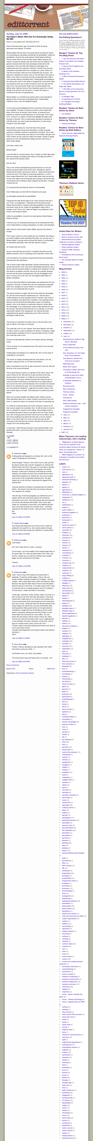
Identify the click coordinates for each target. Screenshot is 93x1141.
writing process (68, 1138)
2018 (64, 290)
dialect (64, 603)
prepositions (67, 873)
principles (66, 876)
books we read (67, 525)
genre (64, 686)
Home (31, 669)
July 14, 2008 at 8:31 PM (21, 661)
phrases (65, 840)
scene (64, 954)
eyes (64, 651)
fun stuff (65, 681)
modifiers (65, 772)
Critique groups (68, 580)
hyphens (65, 712)
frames (64, 676)
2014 (64, 301)
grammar (65, 694)
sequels (65, 989)
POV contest (66, 865)
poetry (64, 850)
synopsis (65, 1057)
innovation (66, 719)
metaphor (65, 765)
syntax (64, 1060)
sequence (65, 992)
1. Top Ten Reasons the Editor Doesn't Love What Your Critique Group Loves (71, 61)
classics (65, 543)
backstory (66, 517)
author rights (67, 510)
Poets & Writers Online (70, 247)
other (64, 810)
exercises (65, 646)
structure (65, 1037)
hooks (64, 704)
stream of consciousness (71, 1035)
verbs (64, 1108)
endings (65, 633)
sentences (66, 987)
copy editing (66, 575)
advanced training (69, 479)
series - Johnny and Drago (72, 999)
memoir (65, 757)
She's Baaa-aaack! (70, 401)
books (64, 522)
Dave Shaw (18, 644)
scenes (64, 959)
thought (65, 1080)
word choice (66, 1118)
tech (63, 1065)
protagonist (66, 896)
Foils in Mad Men (69, 345)
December (67, 322)
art (63, 502)
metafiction (66, 762)
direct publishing (68, 613)
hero (64, 702)
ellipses (65, 628)
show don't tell (67, 1017)
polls (64, 858)
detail (64, 596)
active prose (66, 469)
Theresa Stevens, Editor (71, 265)
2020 (64, 284)
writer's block (67, 1130)
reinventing (66, 926)
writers (64, 1133)
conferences (66, 563)
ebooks (65, 618)
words (64, 1120)
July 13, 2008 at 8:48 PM (21, 534)
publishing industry (69, 901)
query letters (67, 908)
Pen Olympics (67, 830)
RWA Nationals (68, 364)
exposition (66, 649)
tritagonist (66, 1095)
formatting (66, 674)
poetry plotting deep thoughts (73, 853)
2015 (64, 298)
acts (63, 472)
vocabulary (66, 1113)
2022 (64, 278)
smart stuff (66, 1025)
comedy (65, 555)
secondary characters (70, 966)
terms (64, 1075)
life (63, 737)
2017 (64, 292)
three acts (66, 1085)
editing (64, 621)
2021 (64, 281)
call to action (67, 528)
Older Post (51, 669)
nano (64, 787)
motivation (66, 777)
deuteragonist (67, 601)
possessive (66, 861)
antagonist (66, 497)
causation (66, 530)
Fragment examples (70, 412)
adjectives (66, 475)
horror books (67, 709)
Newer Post (11, 669)
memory (65, 760)
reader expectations (69, 918)
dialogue (65, 606)
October (66, 327)
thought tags (67, 1083)
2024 (64, 275)
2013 (64, 304)
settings (65, 1009)
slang (64, 1022)
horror (64, 707)
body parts (66, 520)
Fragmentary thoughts (71, 409)
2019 (64, 287)
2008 (64, 319)
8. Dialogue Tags (68, 96)
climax (64, 548)
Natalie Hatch (19, 523)
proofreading (67, 891)
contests (65, 570)
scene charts (67, 956)
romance (65, 946)
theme (64, 1077)
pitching (15, 443)
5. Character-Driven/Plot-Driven (73, 81)
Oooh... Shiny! (68, 395)
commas (65, 558)
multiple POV (67, 780)
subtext (65, 1052)
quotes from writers (69, 914)
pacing (64, 815)
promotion (66, 886)
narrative (65, 792)
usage (64, 1105)
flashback (65, 666)
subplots (65, 1050)
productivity (66, 878)
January (66, 429)
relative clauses (68, 931)
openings (65, 805)
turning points (67, 1098)
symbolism (66, 1055)
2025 (64, 272)
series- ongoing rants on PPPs (73, 1002)
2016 (64, 295)
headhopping (67, 699)
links (64, 742)
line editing (66, 739)
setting (64, 1007)
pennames (66, 833)
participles (66, 823)
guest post (66, 697)
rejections (66, 929)
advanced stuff (67, 477)
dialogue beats (67, 608)
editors (64, 623)
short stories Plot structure (72, 1014)
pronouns (65, 888)
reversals (65, 934)
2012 (64, 307)
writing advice (67, 1136)
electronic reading (69, 626)
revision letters (67, 944)
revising (65, 939)
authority (65, 515)
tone (63, 1088)
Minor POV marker (70, 367)
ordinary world (67, 808)
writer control (67, 1128)
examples (65, 641)
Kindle (64, 734)
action (64, 467)
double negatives (68, 616)
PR (63, 868)
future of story (67, 684)
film (63, 659)
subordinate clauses (69, 1047)
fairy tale (65, 654)
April (65, 421)
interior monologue (69, 722)
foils (63, 669)
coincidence (66, 553)
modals (65, 770)
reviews (65, 936)
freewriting (66, 679)
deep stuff (66, 588)
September (67, 330)
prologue (65, 883)
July (65, 336)
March (66, 423)
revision (65, 941)
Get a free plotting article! (68, 34)
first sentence (67, 664)
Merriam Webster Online (71, 245)
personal (65, 838)
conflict (65, 565)
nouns (64, 800)
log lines (65, 747)
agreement (66, 490)
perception (66, 835)
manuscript (66, 750)
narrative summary (69, 795)
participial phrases (69, 820)
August (66, 333)
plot (63, 845)
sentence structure (69, 984)
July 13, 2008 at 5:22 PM (21, 517)
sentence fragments (69, 982)
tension (65, 1072)
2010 (64, 313)
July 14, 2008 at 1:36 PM (21, 638)
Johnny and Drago (68, 123)
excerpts (65, 643)
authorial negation (69, 512)
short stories (67, 1012)
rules (64, 951)
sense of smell (67, 974)
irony (64, 729)
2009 (64, 316)
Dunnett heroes (68, 386)
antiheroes (66, 500)
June (65, 415)
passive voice (67, 825)
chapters (65, 533)
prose (64, 893)
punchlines (66, 903)
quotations (66, 911)
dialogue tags (67, 611)
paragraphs (66, 818)
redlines (65, 924)
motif (64, 775)
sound (64, 1027)
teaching (65, 1062)
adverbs (65, 482)
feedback (65, 656)
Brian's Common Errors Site (72, 237)
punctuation (66, 906)
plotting (65, 848)
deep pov (65, 586)
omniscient (66, 802)
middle (64, 767)
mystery (65, 782)
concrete (65, 560)
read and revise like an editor (73, 916)
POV (63, 863)
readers (65, 921)
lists (63, 744)
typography (66, 1103)
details (64, 598)
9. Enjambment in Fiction (71, 99)
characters (66, 538)
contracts (65, 573)
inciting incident (68, 717)
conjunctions (67, 568)
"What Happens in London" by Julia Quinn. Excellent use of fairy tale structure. (71, 457)
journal (64, 732)
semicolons (66, 972)
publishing (66, 898)
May (65, 418)
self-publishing (67, 969)
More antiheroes (69, 389)
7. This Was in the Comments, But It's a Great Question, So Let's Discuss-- (71, 91)
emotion (65, 631)
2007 (64, 432)
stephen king (67, 1029)
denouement (66, 591)
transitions (66, 1093)
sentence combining (69, 976)
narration (65, 790)
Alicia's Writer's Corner (70, 234)
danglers (65, 583)
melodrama (66, 754)
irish (63, 727)
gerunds (65, 689)
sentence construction (70, 979)
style (64, 1040)
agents (64, 487)
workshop (66, 1123)
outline (64, 813)
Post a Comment (13, 665)
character (65, 535)
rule (63, 949)
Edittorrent (18, 453)
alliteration (66, 492)
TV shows (66, 1100)
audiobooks (66, 505)
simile (64, 1019)
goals (64, 691)
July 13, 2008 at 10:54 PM (21, 566)
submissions (67, 1045)
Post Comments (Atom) (25, 673)
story (64, 1032)
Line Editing (66, 114)
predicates (66, 871)
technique (66, 1067)
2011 (64, 310)
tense (64, 1070)
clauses (65, 545)
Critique (65, 578)
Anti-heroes (67, 398)
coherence (66, 550)
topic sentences (68, 1090)
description (66, 593)
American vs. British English (72, 495)
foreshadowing (67, 671)
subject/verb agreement (71, 1042)
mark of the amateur (69, 752)
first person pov (68, 661)
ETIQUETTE (66, 639)
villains (64, 1110)
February (67, 426)
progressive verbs (69, 881)
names (64, 785)
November (67, 325)
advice (64, 485)
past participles (68, 828)
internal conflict (68, 724)
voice (64, 1115)
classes (65, 540)
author (64, 507)
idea (63, 714)
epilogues (66, 636)
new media (66, 797)
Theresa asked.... (69, 392)
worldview (66, 1125)
